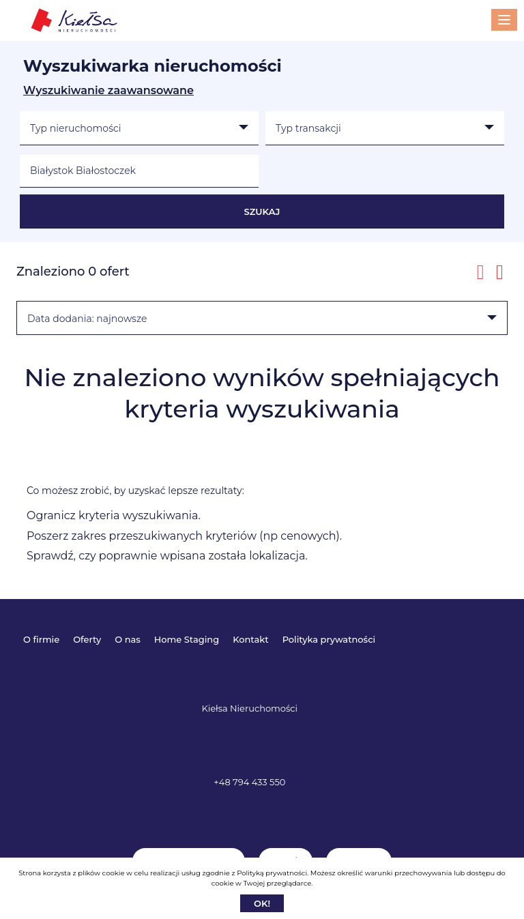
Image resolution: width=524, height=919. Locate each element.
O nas (128, 639)
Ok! (262, 903)
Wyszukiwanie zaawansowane (108, 90)
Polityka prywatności (328, 639)
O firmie (41, 639)
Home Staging (186, 639)
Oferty (87, 639)
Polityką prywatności (272, 873)
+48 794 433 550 (249, 781)
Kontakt (250, 639)
